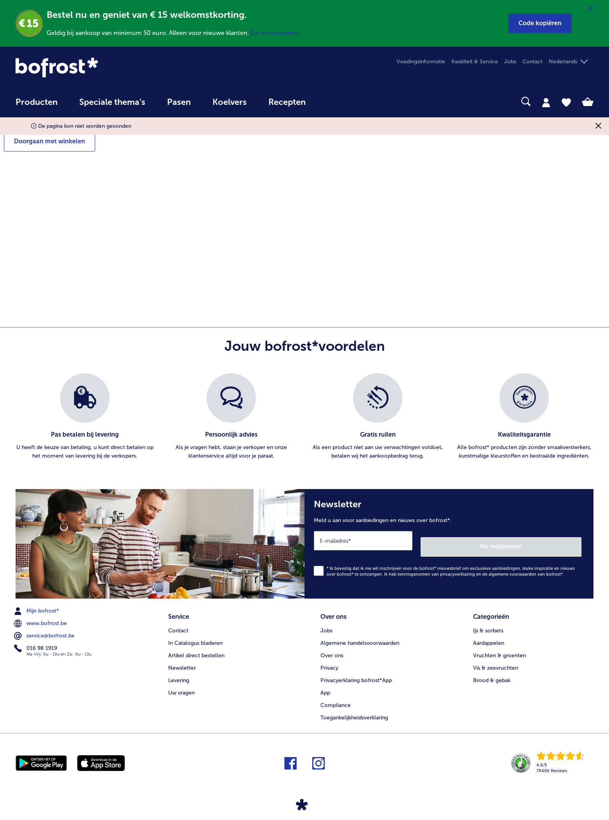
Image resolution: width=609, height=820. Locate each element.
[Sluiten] (590, 8)
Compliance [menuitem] (335, 696)
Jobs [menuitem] (510, 61)
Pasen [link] (179, 102)
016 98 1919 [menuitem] (36, 642)
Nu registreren (550, 540)
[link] (102, 67)
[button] (540, 23)
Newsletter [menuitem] (182, 658)
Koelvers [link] (229, 102)
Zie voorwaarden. (276, 33)
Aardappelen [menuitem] (488, 633)
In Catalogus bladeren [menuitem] (195, 633)
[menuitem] (36, 105)
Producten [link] (36, 102)
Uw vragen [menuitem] (181, 683)
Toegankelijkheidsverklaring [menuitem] (354, 708)
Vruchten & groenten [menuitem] (499, 646)
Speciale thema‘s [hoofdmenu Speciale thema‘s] (112, 102)
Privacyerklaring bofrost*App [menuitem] (356, 671)
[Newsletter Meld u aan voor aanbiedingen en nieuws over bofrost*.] (448, 540)
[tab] (546, 102)
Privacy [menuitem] (329, 658)
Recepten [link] (287, 102)
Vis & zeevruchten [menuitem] (495, 658)
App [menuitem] (325, 683)
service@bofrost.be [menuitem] (45, 630)
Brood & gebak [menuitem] (491, 671)
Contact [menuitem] (532, 61)
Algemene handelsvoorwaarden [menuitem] (359, 633)
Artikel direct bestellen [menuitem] (196, 646)
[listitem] (85, 416)
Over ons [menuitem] (331, 646)
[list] (304, 416)
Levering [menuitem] (178, 671)
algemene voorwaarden (512, 568)
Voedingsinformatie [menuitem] (421, 61)
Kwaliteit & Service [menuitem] (474, 61)
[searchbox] (332, 102)
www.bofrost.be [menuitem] (41, 617)
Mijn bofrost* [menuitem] (37, 605)
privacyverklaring (457, 568)
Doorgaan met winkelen (49, 141)
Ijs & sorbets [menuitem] (488, 621)
